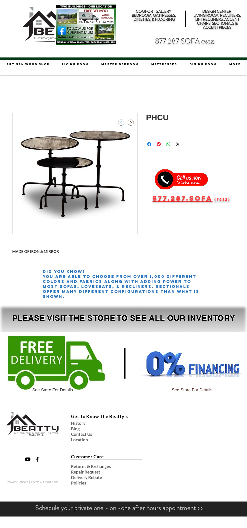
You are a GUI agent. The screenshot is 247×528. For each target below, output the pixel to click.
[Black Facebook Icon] (37, 459)
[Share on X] (178, 144)
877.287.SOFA (178, 41)
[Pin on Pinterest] (159, 144)
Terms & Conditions (44, 482)
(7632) (208, 41)
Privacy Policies (17, 482)
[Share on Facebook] (149, 144)
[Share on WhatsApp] (168, 144)
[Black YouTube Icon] (27, 459)
